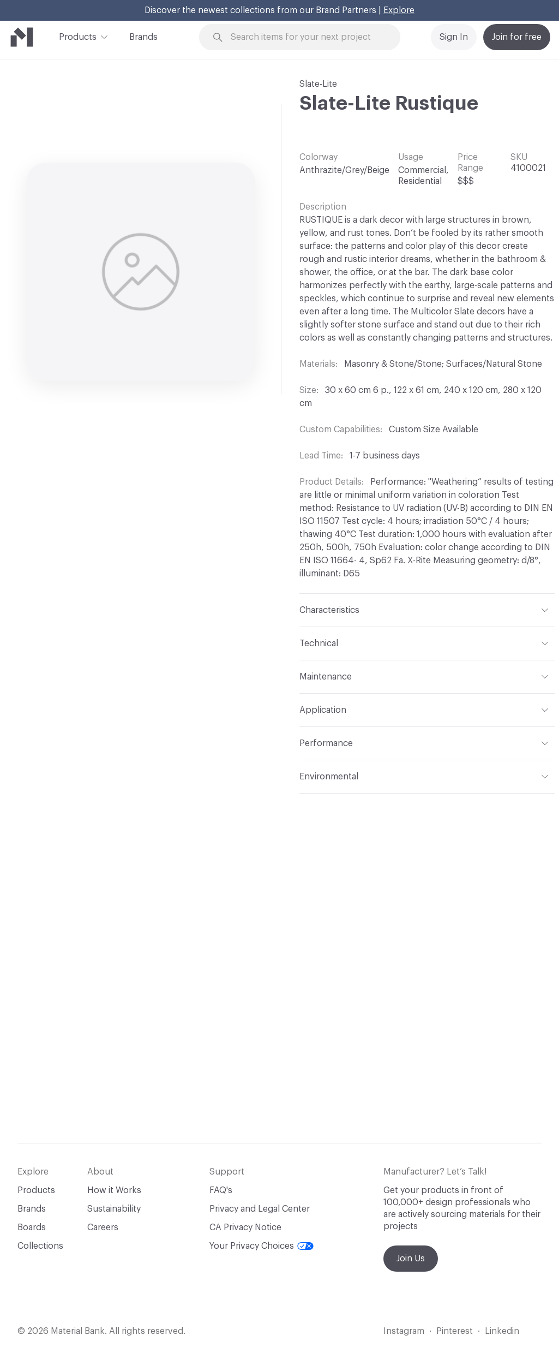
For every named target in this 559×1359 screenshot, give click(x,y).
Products (78, 36)
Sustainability (114, 1209)
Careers (102, 1227)
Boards (31, 1227)
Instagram (403, 1331)
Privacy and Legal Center (259, 1209)
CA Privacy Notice (245, 1227)
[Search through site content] (306, 37)
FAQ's (220, 1190)
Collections (40, 1246)
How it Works (114, 1190)
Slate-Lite (318, 84)
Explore (398, 10)
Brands (143, 37)
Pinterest (454, 1331)
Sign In (454, 37)
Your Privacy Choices (261, 1246)
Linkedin (502, 1331)
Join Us (410, 1258)
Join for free (517, 37)
